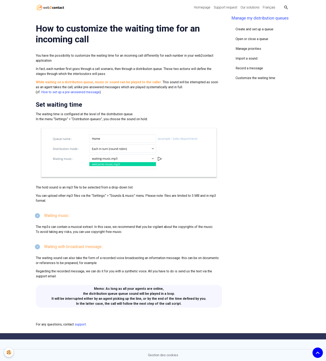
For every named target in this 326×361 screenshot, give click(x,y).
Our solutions (250, 7)
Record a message (249, 68)
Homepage (202, 7)
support (80, 324)
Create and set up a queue (254, 29)
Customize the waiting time (255, 78)
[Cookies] (9, 352)
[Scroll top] (317, 353)
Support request (225, 7)
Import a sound (246, 58)
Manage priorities (248, 49)
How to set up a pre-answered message (70, 92)
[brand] (51, 7)
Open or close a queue (252, 39)
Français (269, 7)
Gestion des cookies (163, 355)
